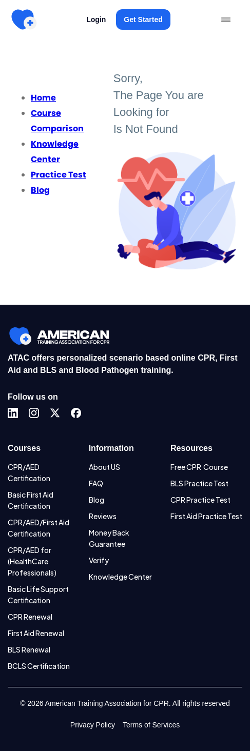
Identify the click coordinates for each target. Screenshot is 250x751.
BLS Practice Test (199, 483)
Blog (96, 499)
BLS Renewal (29, 649)
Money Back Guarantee (109, 538)
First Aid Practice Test (206, 516)
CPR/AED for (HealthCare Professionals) (32, 561)
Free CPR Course (199, 466)
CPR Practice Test (200, 499)
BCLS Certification (39, 665)
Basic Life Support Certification (38, 594)
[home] (23, 19)
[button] (226, 19)
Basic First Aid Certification (30, 500)
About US (104, 466)
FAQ (96, 483)
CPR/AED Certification (29, 472)
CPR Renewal (30, 616)
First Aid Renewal (36, 633)
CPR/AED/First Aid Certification (38, 528)
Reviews (103, 516)
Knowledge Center (120, 576)
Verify (99, 560)
